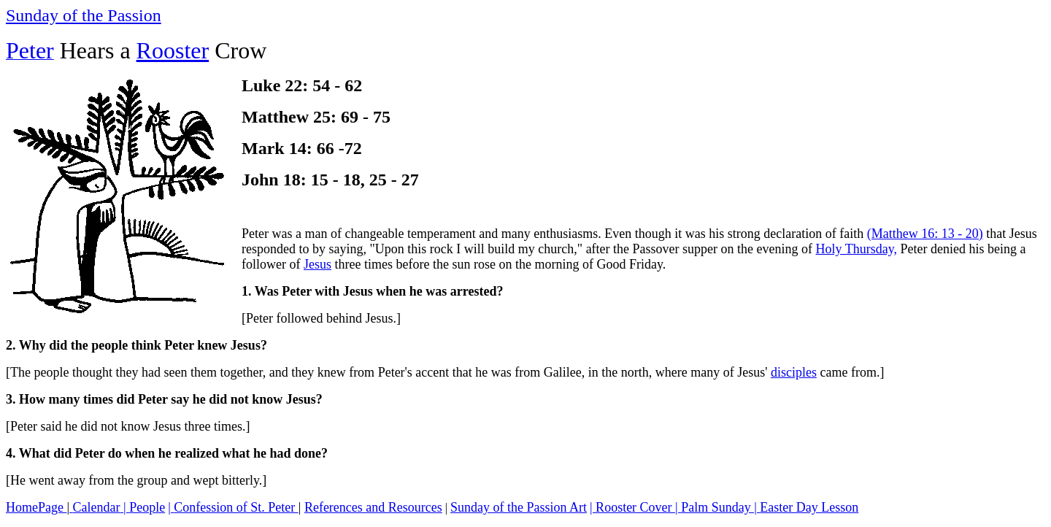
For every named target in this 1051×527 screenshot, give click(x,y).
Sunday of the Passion (83, 15)
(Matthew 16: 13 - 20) (925, 233)
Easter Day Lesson (809, 507)
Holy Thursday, (857, 249)
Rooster (172, 50)
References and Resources (373, 507)
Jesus (317, 264)
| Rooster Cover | (635, 507)
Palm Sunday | (720, 507)
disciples (794, 372)
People (147, 507)
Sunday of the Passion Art (518, 507)
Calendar (96, 507)
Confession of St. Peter (236, 507)
